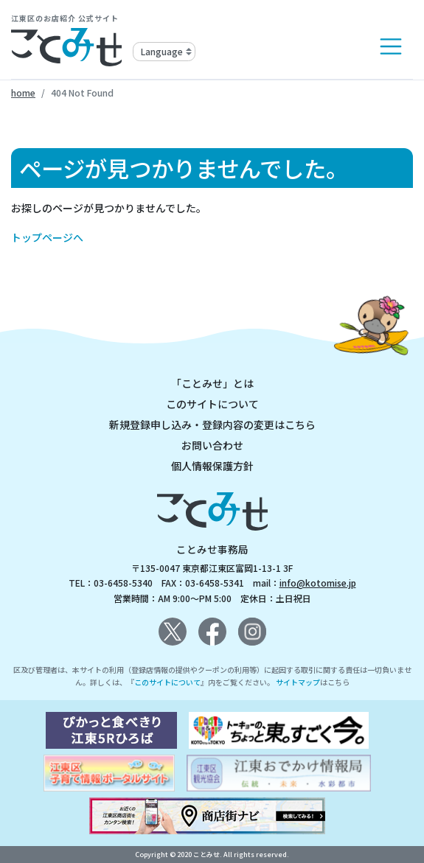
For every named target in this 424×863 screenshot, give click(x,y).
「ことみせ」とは (212, 383)
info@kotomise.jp (317, 582)
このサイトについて (212, 403)
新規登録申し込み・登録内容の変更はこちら (212, 424)
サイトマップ (298, 682)
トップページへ (47, 237)
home (23, 92)
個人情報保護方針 (212, 465)
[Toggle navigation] (391, 46)
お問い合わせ (212, 445)
